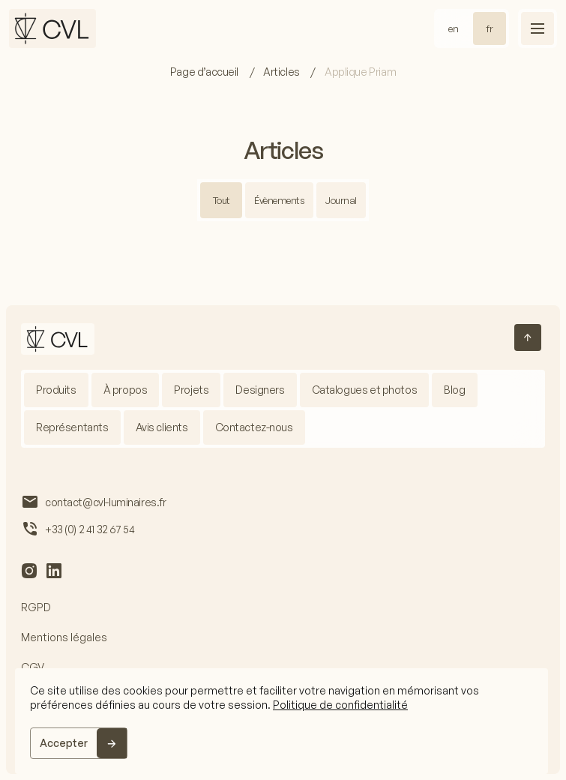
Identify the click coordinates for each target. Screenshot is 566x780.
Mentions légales (64, 637)
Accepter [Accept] (64, 742)
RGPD (36, 607)
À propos (125, 389)
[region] (281, 721)
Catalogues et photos (365, 389)
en (453, 28)
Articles (282, 71)
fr (489, 28)
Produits (56, 389)
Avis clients (162, 427)
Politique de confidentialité (340, 704)
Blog (454, 389)
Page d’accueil (205, 71)
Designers (259, 389)
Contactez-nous (254, 427)
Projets (191, 389)
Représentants (72, 427)
